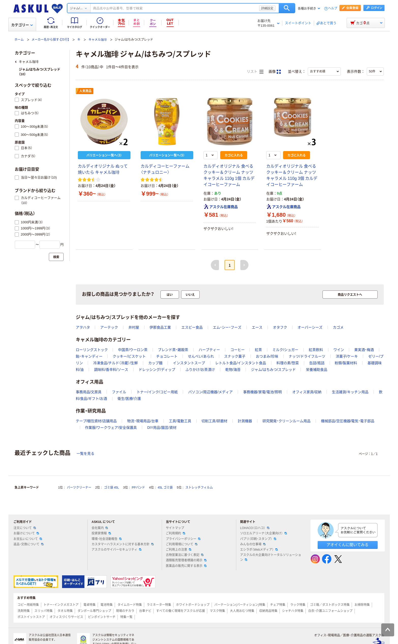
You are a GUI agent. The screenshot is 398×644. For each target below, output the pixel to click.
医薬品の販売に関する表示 (186, 566)
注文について (24, 528)
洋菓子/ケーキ (347, 356)
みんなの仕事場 (253, 544)
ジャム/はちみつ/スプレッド (273, 370)
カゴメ (338, 327)
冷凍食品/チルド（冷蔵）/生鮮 (115, 363)
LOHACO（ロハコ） (254, 528)
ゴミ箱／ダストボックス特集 (330, 605)
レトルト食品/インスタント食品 (240, 363)
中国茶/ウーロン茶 (133, 350)
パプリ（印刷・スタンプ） (258, 539)
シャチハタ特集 (292, 611)
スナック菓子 (234, 356)
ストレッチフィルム (199, 487)
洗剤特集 (24, 611)
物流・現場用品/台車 (142, 421)
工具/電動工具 (180, 421)
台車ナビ (145, 611)
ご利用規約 (175, 533)
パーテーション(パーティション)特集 (239, 605)
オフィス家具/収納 (307, 392)
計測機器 (245, 421)
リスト (255, 72)
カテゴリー (22, 25)
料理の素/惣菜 (287, 363)
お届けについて (26, 533)
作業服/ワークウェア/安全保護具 (111, 428)
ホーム (19, 39)
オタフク (280, 327)
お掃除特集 (362, 605)
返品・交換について (28, 544)
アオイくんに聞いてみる (347, 545)
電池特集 (106, 605)
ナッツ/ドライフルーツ (307, 356)
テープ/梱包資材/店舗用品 (96, 421)
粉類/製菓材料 (346, 363)
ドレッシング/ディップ (157, 370)
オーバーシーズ (310, 327)
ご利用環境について (181, 544)
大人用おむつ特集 (242, 611)
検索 (287, 8)
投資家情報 (101, 533)
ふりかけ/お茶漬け (200, 370)
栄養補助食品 (316, 370)
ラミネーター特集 (159, 605)
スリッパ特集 (43, 611)
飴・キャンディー (89, 356)
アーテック (109, 327)
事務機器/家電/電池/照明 (262, 392)
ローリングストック (92, 350)
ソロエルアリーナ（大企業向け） (263, 533)
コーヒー (237, 350)
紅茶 (258, 350)
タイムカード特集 (129, 605)
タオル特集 (65, 611)
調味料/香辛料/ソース (111, 370)
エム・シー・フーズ (227, 327)
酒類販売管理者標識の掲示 (186, 560)
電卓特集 (89, 605)
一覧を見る (85, 453)
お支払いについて (27, 539)
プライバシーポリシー (183, 539)
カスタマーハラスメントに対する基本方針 (123, 544)
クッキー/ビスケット (129, 356)
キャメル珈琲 (98, 39)
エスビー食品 (192, 327)
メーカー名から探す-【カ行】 (50, 39)
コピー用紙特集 (28, 605)
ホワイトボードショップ (193, 605)
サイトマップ (175, 528)
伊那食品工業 (160, 327)
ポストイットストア (31, 617)
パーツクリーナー (79, 487)
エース (257, 327)
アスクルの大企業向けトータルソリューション (270, 557)
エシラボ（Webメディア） (259, 549)
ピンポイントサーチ (101, 617)
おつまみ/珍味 (267, 356)
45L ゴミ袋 (165, 487)
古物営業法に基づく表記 (184, 555)
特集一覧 (126, 617)
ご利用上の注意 (178, 549)
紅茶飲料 (316, 350)
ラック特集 (297, 605)
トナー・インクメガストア (61, 605)
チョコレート (167, 356)
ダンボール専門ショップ (94, 611)
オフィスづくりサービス (66, 617)
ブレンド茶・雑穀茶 (173, 350)
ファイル (119, 392)
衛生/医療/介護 (129, 399)
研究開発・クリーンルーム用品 (286, 421)
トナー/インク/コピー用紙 (157, 392)
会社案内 (100, 528)
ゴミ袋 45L (111, 487)
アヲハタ (83, 327)
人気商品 (85, 91)
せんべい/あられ (201, 356)
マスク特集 (217, 611)
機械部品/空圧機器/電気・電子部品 (348, 421)
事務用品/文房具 (89, 392)
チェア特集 (277, 605)
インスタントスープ (189, 363)
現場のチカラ (125, 611)
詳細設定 (267, 8)
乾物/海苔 (233, 370)
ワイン (338, 350)
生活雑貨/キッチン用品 (350, 392)
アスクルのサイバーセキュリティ (116, 549)
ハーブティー (209, 350)
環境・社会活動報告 (107, 539)
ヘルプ (332, 8)
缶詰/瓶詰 (317, 363)
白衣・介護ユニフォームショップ (330, 611)
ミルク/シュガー (285, 350)
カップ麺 (155, 363)
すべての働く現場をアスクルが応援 (180, 611)
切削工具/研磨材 (214, 421)
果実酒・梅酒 (364, 350)
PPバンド (138, 487)
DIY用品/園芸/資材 (161, 428)
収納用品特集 (268, 611)
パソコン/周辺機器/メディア (210, 392)
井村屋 (133, 327)
